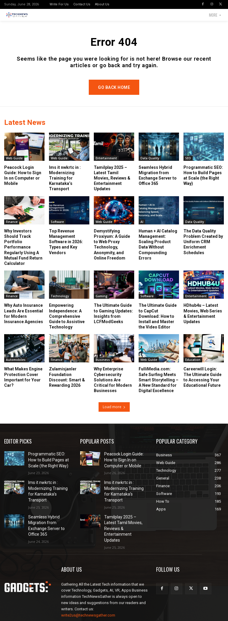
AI (141, 228)
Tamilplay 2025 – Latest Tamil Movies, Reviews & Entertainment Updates (112, 184)
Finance (12, 228)
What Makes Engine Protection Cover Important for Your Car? (23, 383)
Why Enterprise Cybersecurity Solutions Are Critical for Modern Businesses (113, 386)
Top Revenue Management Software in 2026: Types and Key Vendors (66, 248)
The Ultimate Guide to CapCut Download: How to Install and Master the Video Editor (158, 322)
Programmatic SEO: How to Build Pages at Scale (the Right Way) (48, 465)
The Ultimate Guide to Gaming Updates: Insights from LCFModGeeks (113, 320)
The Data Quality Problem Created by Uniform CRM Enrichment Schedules (203, 248)
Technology (60, 303)
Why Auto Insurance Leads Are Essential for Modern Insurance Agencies (23, 320)
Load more (114, 413)
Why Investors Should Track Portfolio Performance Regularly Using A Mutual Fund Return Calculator (23, 253)
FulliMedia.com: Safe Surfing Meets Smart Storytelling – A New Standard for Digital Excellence (158, 386)
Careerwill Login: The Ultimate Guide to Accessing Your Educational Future (202, 383)
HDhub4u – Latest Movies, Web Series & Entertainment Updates (202, 320)
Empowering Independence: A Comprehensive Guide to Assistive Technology (67, 322)
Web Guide (14, 164)
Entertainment (106, 164)
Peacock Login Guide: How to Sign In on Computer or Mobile (126, 465)
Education (192, 366)
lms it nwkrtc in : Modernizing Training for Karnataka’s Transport (65, 184)
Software (57, 228)
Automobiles (16, 366)
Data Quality (149, 164)
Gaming (101, 303)
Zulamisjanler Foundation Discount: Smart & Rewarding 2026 (67, 383)
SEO (188, 164)
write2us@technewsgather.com (88, 596)
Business (103, 366)
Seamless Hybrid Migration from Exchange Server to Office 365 (48, 517)
